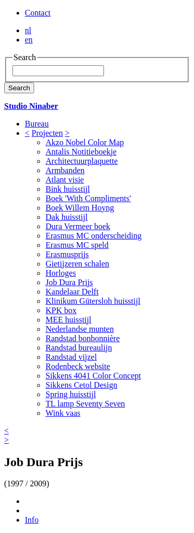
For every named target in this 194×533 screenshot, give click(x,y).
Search (19, 88)
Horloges (61, 273)
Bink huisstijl (68, 189)
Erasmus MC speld (77, 245)
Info (32, 519)
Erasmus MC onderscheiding (94, 235)
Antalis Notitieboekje (81, 151)
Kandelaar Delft (72, 291)
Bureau (37, 123)
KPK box (61, 310)
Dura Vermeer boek (78, 226)
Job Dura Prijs (69, 282)
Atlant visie (65, 179)
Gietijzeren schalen (77, 263)
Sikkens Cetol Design (81, 385)
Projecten (47, 133)
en (29, 39)
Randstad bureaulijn (79, 347)
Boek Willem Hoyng (80, 207)
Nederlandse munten (80, 329)
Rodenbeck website (78, 366)
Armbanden (65, 170)
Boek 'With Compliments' (88, 198)
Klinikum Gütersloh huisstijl (93, 301)
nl (28, 30)
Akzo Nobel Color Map (85, 142)
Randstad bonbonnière (83, 338)
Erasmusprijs (67, 254)
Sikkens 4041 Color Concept (93, 375)
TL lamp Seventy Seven (85, 403)
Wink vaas (63, 413)
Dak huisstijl (66, 217)
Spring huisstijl (71, 394)
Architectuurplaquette (82, 161)
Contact (38, 12)
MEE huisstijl (68, 319)
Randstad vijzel (71, 357)
